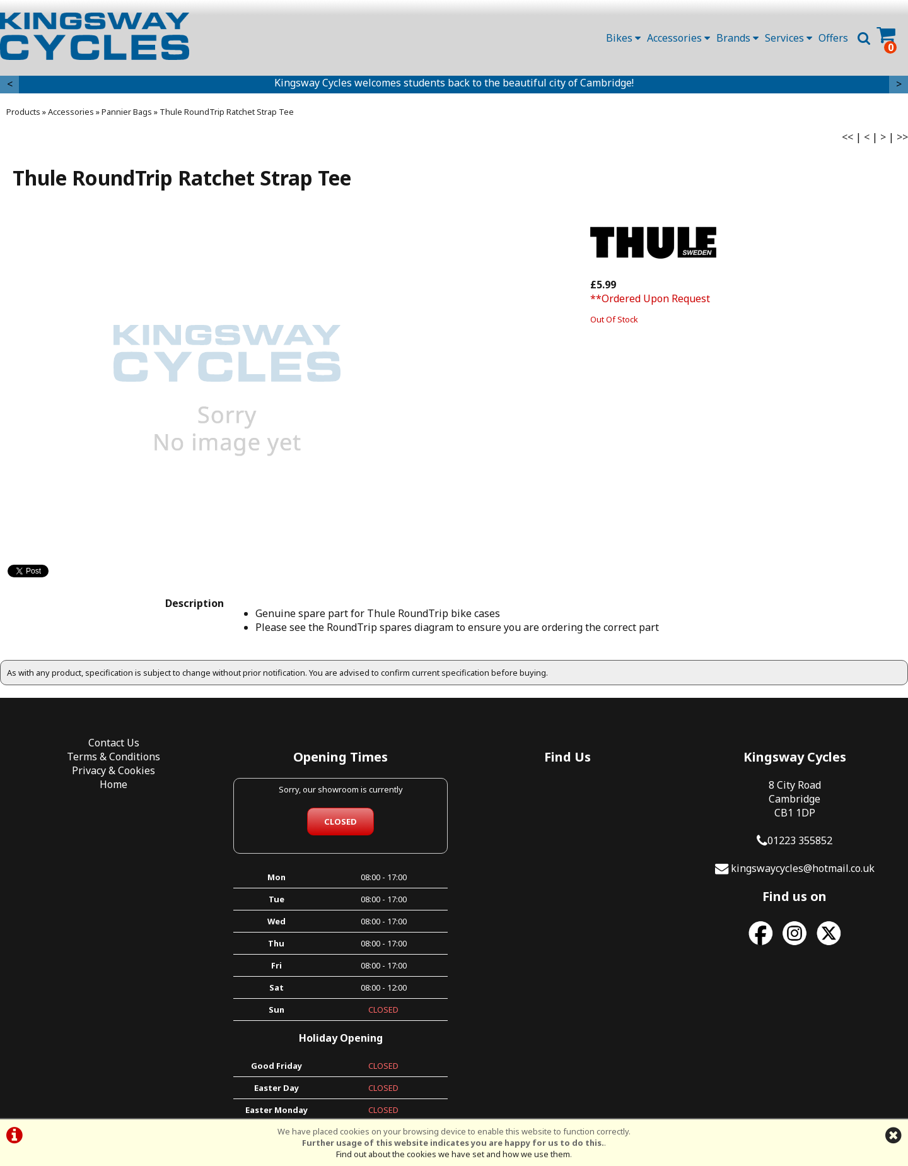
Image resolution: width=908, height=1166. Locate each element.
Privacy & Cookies (113, 770)
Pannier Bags (127, 111)
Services (788, 38)
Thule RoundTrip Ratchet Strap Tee (227, 111)
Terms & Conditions (113, 756)
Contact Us (113, 743)
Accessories (678, 38)
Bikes (623, 38)
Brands (737, 38)
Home (113, 784)
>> (902, 137)
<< (847, 137)
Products (23, 111)
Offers (833, 38)
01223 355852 (799, 840)
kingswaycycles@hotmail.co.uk (803, 868)
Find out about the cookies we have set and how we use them (453, 1154)
